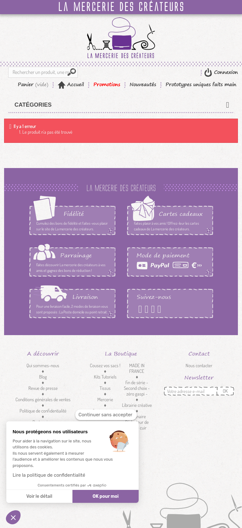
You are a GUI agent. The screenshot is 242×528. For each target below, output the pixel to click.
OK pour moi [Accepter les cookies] (106, 496)
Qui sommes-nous (42, 365)
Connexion (225, 72)
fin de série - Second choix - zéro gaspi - (137, 388)
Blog (43, 377)
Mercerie (105, 399)
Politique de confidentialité (43, 411)
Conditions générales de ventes (43, 399)
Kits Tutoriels (105, 377)
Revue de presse (43, 388)
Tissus (105, 388)
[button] (13, 517)
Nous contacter (199, 365)
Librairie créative (137, 405)
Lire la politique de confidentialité (49, 475)
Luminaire (137, 416)
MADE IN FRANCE (137, 368)
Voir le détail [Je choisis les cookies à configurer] (39, 496)
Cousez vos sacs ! (105, 365)
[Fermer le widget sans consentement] (106, 414)
